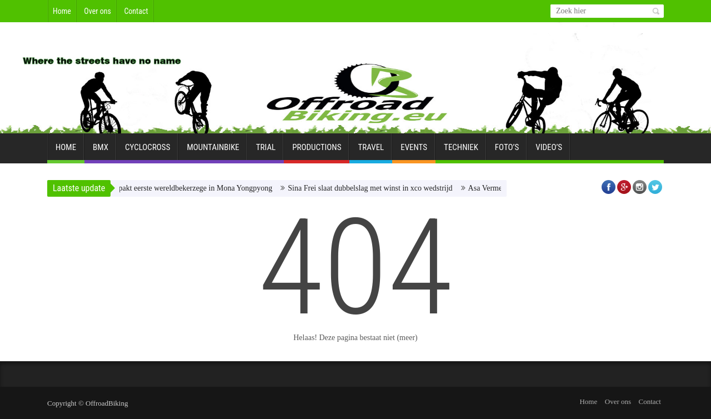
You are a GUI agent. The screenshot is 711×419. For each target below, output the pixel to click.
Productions (316, 151)
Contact (136, 11)
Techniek (461, 151)
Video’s (548, 151)
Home (62, 11)
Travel (370, 151)
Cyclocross (147, 151)
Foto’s (507, 151)
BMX (100, 151)
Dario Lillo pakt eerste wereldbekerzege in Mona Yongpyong (180, 188)
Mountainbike (212, 151)
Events (413, 151)
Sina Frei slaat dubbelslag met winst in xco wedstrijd (373, 188)
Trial (266, 151)
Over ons (97, 11)
